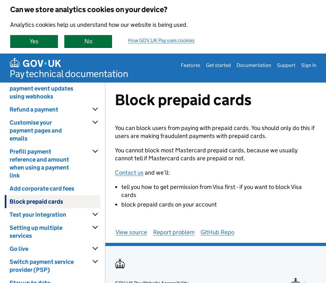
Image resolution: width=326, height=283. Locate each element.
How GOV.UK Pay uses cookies (161, 40)
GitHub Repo (217, 232)
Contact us (129, 172)
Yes (44, 41)
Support (286, 65)
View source (131, 232)
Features (190, 65)
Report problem (174, 232)
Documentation (254, 65)
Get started (218, 65)
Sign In (308, 65)
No (98, 41)
